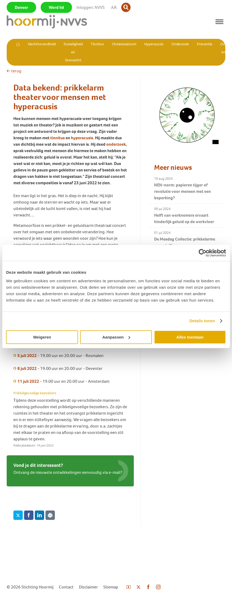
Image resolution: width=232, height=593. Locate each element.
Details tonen (202, 320)
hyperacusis (82, 138)
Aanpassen (116, 337)
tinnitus (57, 138)
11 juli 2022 (28, 381)
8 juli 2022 (27, 368)
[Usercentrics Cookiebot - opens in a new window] (202, 253)
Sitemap (110, 587)
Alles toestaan (190, 337)
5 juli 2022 (27, 355)
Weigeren (42, 337)
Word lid (56, 7)
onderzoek (116, 144)
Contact (66, 587)
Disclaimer (88, 587)
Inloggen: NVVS (91, 7)
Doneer (21, 7)
